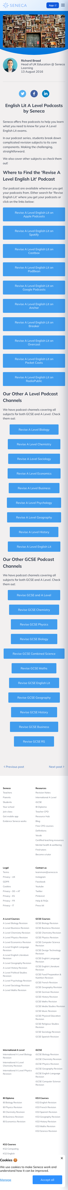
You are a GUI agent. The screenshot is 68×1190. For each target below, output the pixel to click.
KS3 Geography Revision (48, 1116)
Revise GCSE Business (34, 727)
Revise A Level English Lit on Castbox (34, 251)
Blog (38, 821)
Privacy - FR (9, 900)
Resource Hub (43, 816)
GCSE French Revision (47, 982)
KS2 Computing (10, 1148)
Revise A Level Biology (34, 429)
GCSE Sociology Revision (48, 1031)
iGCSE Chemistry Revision (48, 1059)
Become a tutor (43, 854)
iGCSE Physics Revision (47, 1063)
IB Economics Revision (14, 1121)
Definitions (41, 830)
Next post (57, 767)
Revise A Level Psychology (34, 503)
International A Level (46, 797)
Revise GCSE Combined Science (34, 653)
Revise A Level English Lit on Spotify (34, 232)
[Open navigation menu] (63, 5)
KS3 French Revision (46, 1107)
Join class (7, 811)
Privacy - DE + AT (11, 891)
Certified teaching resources (50, 840)
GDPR (6, 881)
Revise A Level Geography (34, 517)
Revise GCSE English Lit (34, 683)
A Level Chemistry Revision (16, 932)
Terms (6, 872)
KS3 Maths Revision (45, 1126)
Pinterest (40, 896)
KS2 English (9, 1153)
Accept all (47, 1180)
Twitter (39, 891)
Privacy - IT (8, 905)
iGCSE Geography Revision (49, 1068)
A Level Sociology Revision (16, 985)
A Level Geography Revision (17, 963)
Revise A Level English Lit (34, 546)
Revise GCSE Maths (34, 668)
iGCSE (39, 802)
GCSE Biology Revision (47, 923)
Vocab (39, 835)
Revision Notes (43, 792)
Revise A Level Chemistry (34, 444)
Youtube (40, 886)
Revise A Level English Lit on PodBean (34, 269)
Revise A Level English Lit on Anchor (34, 306)
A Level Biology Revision (15, 923)
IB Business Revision (13, 1116)
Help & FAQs (42, 900)
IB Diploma (41, 806)
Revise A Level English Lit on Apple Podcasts (34, 214)
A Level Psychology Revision (17, 980)
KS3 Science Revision (46, 1131)
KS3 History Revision (46, 1121)
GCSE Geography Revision (49, 987)
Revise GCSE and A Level (34, 595)
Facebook (40, 881)
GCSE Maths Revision (46, 1001)
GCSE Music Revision (46, 1011)
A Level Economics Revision (17, 942)
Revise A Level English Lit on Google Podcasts (34, 287)
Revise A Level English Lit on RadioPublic (34, 379)
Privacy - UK (9, 877)
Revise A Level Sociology (34, 459)
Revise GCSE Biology (34, 639)
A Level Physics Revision (15, 937)
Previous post (13, 767)
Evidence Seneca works (14, 821)
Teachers (7, 792)
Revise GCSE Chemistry (34, 610)
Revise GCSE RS (34, 741)
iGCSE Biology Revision (47, 1054)
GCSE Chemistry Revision (48, 932)
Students (7, 802)
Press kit (40, 905)
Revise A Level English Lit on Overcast (34, 342)
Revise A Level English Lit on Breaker (34, 324)
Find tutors (41, 849)
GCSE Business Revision (48, 928)
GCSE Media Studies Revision (50, 1006)
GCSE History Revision (47, 996)
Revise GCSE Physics (34, 624)
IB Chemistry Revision (14, 1112)
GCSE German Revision (47, 992)
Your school (8, 806)
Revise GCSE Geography (34, 697)
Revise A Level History (34, 532)
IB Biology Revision (12, 1102)
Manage (5, 1180)
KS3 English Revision (46, 1102)
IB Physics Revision (12, 1107)
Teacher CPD (42, 811)
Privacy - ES (9, 896)
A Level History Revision (15, 967)
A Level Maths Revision (14, 990)
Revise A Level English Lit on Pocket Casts (34, 360)
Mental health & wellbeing (49, 845)
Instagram (41, 877)
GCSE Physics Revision (47, 937)
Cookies (7, 886)
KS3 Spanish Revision (46, 1112)
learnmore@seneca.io (47, 872)
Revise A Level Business (34, 488)
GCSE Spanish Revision (47, 1036)
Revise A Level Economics (34, 473)
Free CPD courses (44, 825)
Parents (7, 797)
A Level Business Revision (16, 928)
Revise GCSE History (34, 712)
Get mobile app (10, 816)
